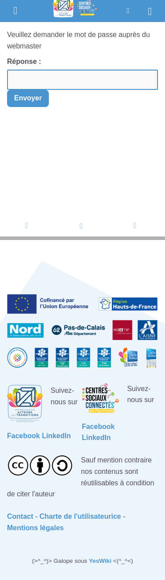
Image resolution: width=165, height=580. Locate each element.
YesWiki (100, 561)
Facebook (23, 436)
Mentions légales (35, 528)
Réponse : (25, 61)
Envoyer (28, 98)
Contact (20, 516)
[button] (128, 11)
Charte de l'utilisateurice (80, 516)
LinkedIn (56, 436)
